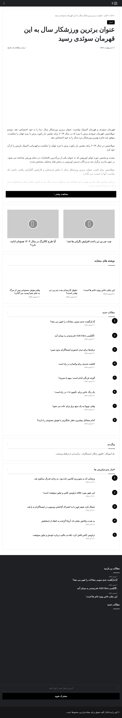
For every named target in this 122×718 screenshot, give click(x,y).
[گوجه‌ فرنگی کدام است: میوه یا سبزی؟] (106, 382)
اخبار (106, 15)
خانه (112, 15)
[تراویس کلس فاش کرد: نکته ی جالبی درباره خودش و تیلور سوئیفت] (106, 539)
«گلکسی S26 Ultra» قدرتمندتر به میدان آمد (75, 336)
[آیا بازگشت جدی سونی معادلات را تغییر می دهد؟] (106, 326)
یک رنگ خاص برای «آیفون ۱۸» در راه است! (74, 392)
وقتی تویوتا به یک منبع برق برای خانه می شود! (73, 406)
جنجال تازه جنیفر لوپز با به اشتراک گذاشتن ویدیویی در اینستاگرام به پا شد (61, 507)
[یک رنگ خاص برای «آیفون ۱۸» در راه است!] (106, 396)
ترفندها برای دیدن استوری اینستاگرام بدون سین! (72, 350)
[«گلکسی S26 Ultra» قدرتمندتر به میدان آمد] (106, 340)
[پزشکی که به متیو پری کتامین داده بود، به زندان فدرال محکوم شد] (106, 483)
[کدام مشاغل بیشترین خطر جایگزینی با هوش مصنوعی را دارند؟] (106, 425)
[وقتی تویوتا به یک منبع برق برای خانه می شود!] (106, 410)
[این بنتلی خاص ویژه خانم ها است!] (98, 278)
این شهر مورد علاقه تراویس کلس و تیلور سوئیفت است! (69, 493)
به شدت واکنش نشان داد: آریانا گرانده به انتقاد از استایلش (68, 521)
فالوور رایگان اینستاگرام (92, 454)
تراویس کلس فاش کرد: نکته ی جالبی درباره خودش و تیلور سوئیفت (64, 535)
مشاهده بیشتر (61, 194)
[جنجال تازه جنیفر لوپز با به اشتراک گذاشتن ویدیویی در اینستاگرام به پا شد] (106, 511)
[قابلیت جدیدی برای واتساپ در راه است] (106, 368)
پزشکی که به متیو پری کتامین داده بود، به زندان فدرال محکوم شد (64, 479)
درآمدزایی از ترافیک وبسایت (68, 454)
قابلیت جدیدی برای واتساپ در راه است (76, 364)
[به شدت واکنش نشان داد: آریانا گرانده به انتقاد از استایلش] (106, 525)
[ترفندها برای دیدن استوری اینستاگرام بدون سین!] (106, 354)
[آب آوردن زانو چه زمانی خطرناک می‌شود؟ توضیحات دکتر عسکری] (61, 645)
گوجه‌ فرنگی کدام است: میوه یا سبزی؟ (76, 378)
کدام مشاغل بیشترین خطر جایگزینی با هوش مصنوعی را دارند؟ (66, 420)
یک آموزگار (110, 454)
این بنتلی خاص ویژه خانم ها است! (99, 290)
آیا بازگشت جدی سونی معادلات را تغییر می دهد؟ (72, 322)
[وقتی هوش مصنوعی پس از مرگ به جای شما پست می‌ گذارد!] (23, 278)
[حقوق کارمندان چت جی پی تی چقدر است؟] (61, 278)
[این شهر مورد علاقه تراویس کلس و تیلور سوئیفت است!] (106, 497)
